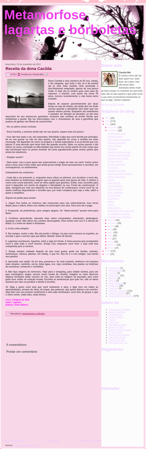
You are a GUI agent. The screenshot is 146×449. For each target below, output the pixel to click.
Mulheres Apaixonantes (120, 330)
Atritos (111, 201)
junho (110, 232)
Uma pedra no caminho (119, 140)
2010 (107, 251)
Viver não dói (114, 183)
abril (109, 238)
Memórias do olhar (118, 325)
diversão (113, 278)
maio (109, 235)
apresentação (115, 270)
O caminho (113, 167)
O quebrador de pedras (119, 214)
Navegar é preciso (116, 170)
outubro (111, 220)
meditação (114, 285)
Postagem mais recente (13, 440)
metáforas (113, 288)
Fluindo (112, 319)
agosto (110, 226)
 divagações (114, 268)
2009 (107, 254)
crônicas (113, 273)
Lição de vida (114, 195)
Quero (111, 204)
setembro (112, 223)
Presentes (113, 149)
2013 (107, 118)
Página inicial (52, 440)
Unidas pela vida (117, 340)
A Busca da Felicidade (119, 309)
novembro (112, 130)
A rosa (111, 180)
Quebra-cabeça (115, 136)
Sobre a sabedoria (117, 177)
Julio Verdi (114, 322)
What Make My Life (118, 342)
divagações (114, 275)
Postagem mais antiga (90, 440)
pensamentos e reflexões (33, 313)
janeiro (110, 248)
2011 (107, 124)
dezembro (112, 127)
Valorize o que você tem (119, 152)
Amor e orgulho (115, 189)
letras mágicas (116, 283)
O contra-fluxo (115, 332)
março (110, 241)
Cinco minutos (115, 146)
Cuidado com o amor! (118, 158)
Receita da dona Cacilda (28, 68)
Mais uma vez (114, 208)
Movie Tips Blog (116, 327)
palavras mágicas (117, 293)
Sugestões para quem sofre (121, 211)
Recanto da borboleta (119, 335)
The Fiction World (117, 337)
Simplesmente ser (116, 164)
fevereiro (111, 245)
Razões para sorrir (117, 133)
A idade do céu (115, 161)
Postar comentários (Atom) (27, 445)
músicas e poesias (118, 291)
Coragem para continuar (119, 217)
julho (109, 229)
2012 (107, 121)
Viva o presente (115, 192)
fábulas (112, 280)
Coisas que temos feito (119, 155)
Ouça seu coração (116, 143)
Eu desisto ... (114, 198)
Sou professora (115, 186)
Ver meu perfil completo (112, 104)
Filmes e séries (116, 317)
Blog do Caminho (117, 312)
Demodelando (115, 314)
